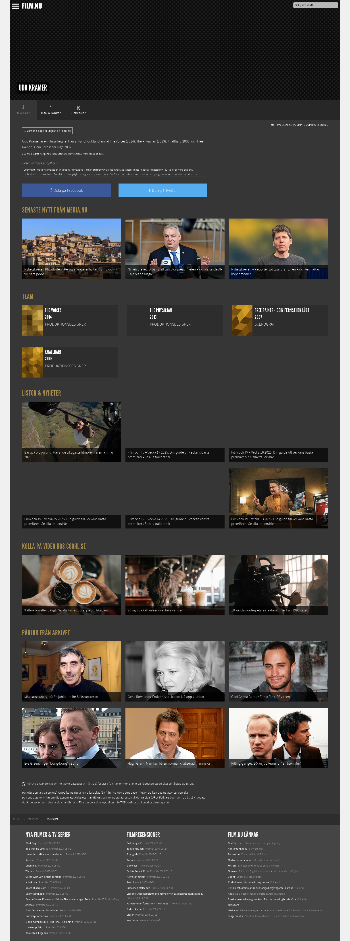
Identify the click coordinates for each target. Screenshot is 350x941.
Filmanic (233, 871)
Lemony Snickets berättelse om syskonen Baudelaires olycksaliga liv (165, 893)
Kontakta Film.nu (238, 848)
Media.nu (233, 910)
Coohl (231, 876)
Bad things (133, 843)
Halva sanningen (136, 876)
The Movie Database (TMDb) (129, 792)
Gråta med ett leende (138, 887)
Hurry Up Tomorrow (36, 916)
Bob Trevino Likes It (36, 848)
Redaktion (234, 854)
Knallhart (174, 141)
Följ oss (232, 865)
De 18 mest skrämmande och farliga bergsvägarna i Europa (260, 887)
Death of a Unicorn (35, 887)
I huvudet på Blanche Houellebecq (44, 854)
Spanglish (132, 854)
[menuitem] (17, 819)
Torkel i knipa (134, 909)
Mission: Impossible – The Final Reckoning (49, 921)
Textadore (233, 904)
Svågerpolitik (235, 916)
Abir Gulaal (31, 882)
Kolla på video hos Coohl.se (54, 546)
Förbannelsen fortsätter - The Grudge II (148, 903)
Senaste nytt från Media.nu (55, 210)
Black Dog (30, 843)
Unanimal (31, 865)
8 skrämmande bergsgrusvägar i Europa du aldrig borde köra (262, 899)
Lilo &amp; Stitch (34, 927)
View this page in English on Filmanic (47, 130)
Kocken (131, 860)
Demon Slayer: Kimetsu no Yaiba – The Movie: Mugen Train (58, 899)
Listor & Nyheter (41, 393)
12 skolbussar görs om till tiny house (248, 882)
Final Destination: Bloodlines (41, 910)
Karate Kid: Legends (36, 933)
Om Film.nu (234, 843)
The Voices (117, 141)
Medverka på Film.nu (240, 860)
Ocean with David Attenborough (43, 876)
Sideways (132, 865)
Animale (30, 904)
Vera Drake (132, 920)
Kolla (231, 893)
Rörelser (30, 860)
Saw (129, 882)
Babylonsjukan (135, 848)
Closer (130, 914)
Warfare (29, 871)
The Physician (146, 141)
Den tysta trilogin (35, 893)
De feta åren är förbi (138, 871)
